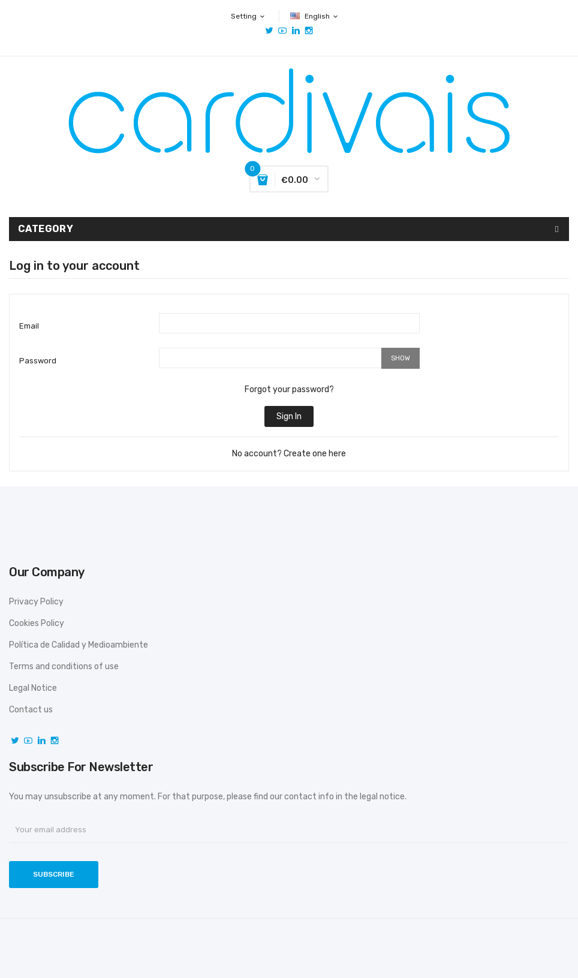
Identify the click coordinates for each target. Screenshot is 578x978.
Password (37, 360)
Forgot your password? (289, 389)
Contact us (31, 710)
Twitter (269, 31)
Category (45, 228)
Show (400, 358)
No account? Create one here (289, 454)
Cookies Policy (36, 623)
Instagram (309, 31)
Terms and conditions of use (64, 666)
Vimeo (296, 31)
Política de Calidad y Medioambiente (78, 645)
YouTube (282, 31)
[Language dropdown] (314, 16)
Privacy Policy (36, 602)
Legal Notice (33, 688)
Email (29, 325)
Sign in (289, 416)
